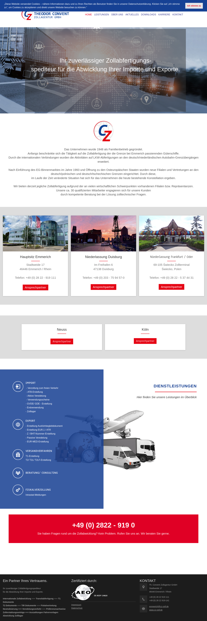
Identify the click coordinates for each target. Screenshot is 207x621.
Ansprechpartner (35, 287)
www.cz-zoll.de (156, 610)
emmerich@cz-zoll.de (159, 606)
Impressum (76, 605)
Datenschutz (77, 608)
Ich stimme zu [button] (194, 6)
